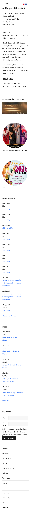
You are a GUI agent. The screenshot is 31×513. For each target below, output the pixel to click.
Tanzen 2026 (6, 458)
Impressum (6, 493)
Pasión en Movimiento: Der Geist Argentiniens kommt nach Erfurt (11, 283)
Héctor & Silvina (8, 468)
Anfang (5, 449)
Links (4, 503)
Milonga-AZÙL (7, 228)
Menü (7, 3)
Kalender (5, 473)
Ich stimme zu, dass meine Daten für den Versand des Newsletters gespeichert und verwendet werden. (14, 432)
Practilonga (6, 209)
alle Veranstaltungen (9, 316)
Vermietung (6, 478)
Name (5, 418)
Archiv (4, 488)
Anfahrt (5, 508)
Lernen (4, 463)
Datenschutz (6, 498)
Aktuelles (5, 453)
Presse (4, 483)
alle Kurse (5, 401)
